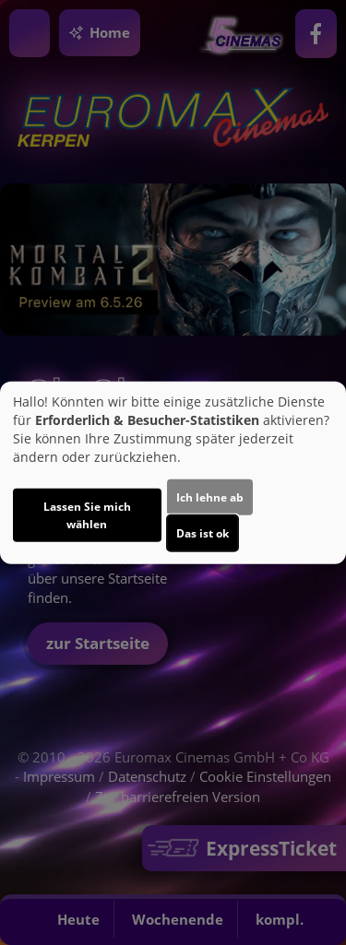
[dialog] (173, 472)
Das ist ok (202, 533)
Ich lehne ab (210, 497)
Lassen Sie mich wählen (87, 515)
